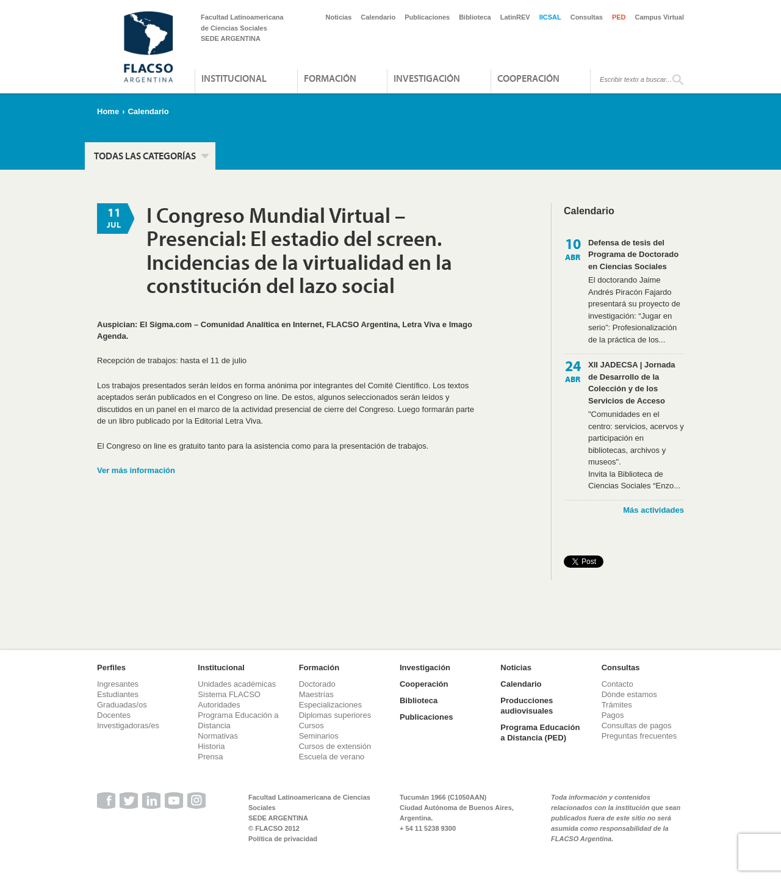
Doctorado (317, 684)
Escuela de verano (332, 756)
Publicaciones (427, 17)
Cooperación (528, 78)
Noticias (339, 17)
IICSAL (550, 17)
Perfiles (111, 667)
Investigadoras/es (128, 725)
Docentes (114, 715)
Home (108, 111)
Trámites (617, 704)
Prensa (210, 756)
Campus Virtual (660, 17)
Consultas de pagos (637, 725)
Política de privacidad (282, 838)
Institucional (234, 78)
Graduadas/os (122, 704)
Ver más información (136, 470)
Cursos (311, 725)
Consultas (586, 17)
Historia (211, 746)
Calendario (378, 17)
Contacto (617, 684)
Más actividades (653, 510)
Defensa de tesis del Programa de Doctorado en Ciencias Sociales (633, 254)
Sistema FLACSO (229, 694)
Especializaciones (330, 704)
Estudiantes (118, 694)
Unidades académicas (237, 684)
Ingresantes (118, 684)
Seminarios (319, 735)
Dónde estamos (629, 694)
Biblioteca (475, 17)
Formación (330, 78)
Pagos (613, 715)
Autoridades (219, 704)
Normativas (218, 735)
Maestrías (316, 694)
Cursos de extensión (335, 746)
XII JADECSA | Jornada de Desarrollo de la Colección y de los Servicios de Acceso (631, 382)
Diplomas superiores (335, 715)
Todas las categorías (145, 156)
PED (619, 17)
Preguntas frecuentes (639, 735)
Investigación (427, 78)
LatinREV (515, 17)
